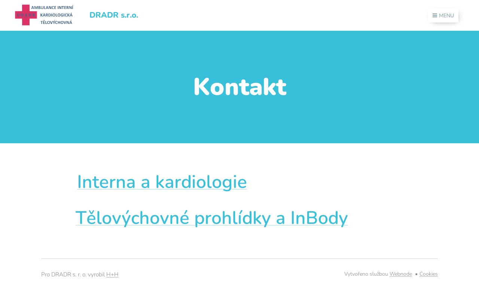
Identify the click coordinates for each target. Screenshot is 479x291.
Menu (443, 15)
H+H (112, 274)
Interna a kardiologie (162, 182)
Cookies (428, 274)
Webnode (401, 274)
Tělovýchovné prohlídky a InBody (212, 218)
